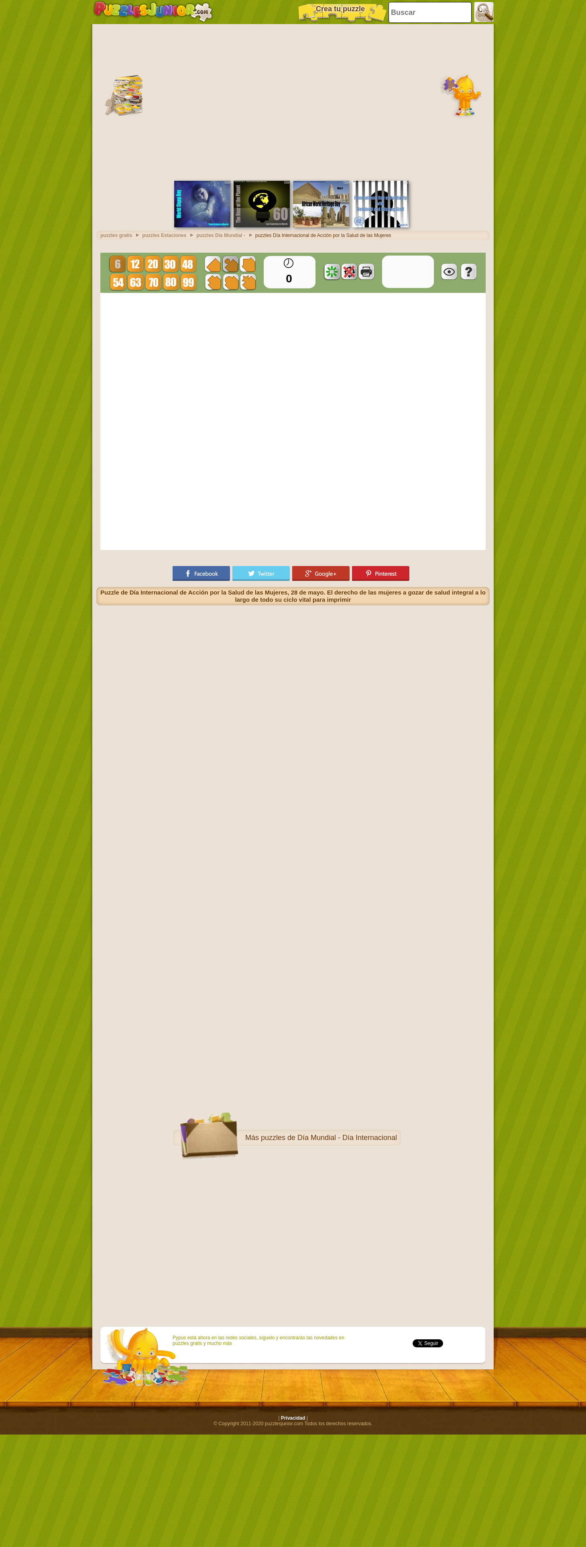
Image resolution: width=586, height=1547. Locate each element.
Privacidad (293, 1418)
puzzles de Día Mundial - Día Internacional (329, 1138)
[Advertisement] (75, 101)
